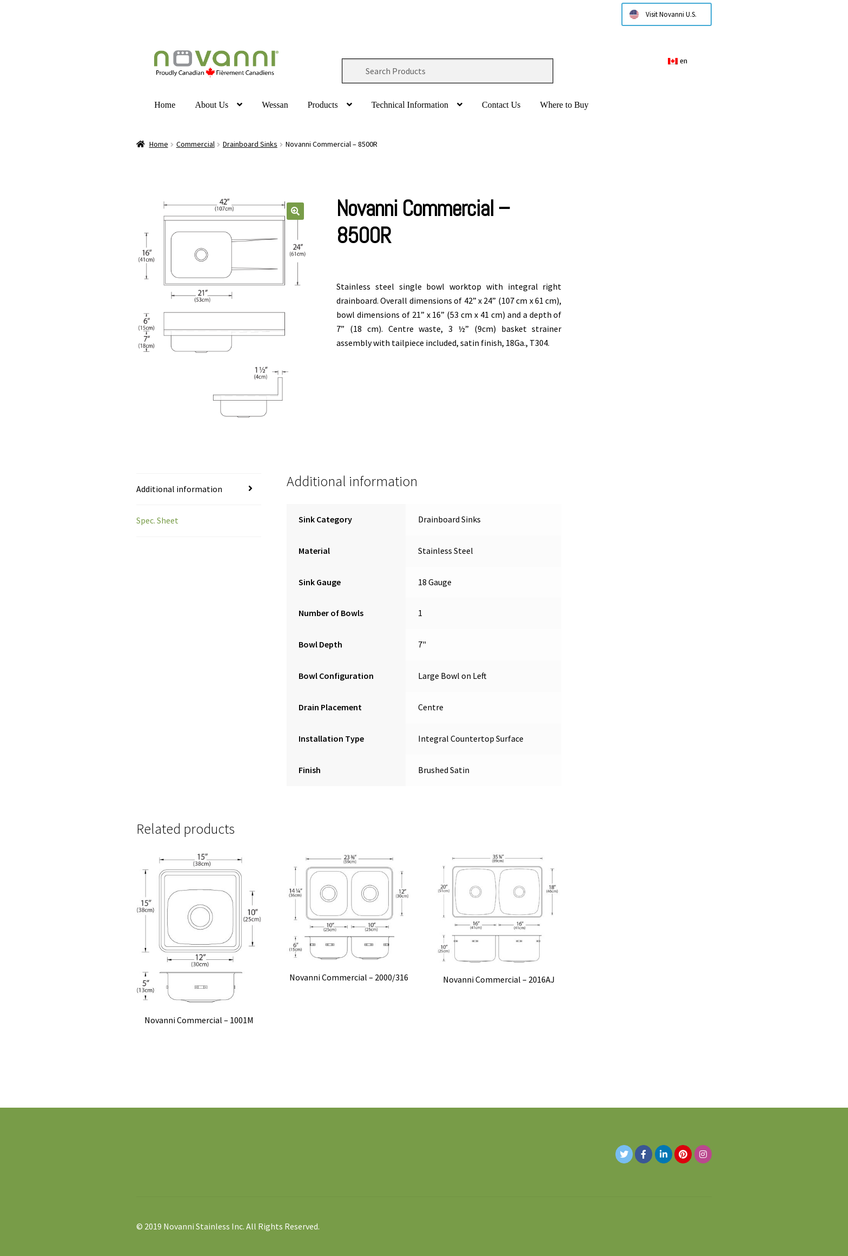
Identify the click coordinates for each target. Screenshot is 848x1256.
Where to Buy (564, 104)
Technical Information (410, 104)
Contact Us (501, 104)
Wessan (275, 104)
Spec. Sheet (157, 520)
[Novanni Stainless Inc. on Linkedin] (663, 1154)
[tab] (198, 490)
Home (164, 104)
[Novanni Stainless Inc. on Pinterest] (683, 1154)
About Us (211, 104)
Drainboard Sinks (250, 144)
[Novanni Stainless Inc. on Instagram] (703, 1154)
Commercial (195, 144)
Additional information (179, 488)
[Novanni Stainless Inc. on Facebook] (643, 1154)
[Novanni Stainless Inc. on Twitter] (624, 1154)
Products (323, 104)
